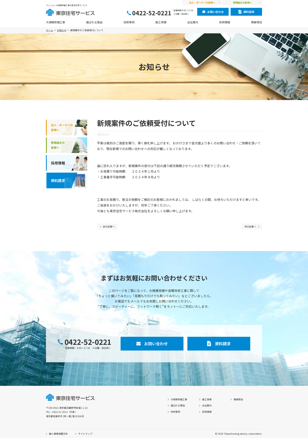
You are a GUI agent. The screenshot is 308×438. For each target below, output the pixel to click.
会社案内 (192, 22)
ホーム (49, 30)
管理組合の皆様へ (242, 2)
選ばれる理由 (94, 22)
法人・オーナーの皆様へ (202, 2)
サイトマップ (85, 433)
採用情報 (224, 22)
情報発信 (256, 22)
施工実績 (160, 22)
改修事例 (129, 22)
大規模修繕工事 (55, 22)
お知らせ (61, 30)
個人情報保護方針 (58, 433)
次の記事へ (250, 226)
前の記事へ (109, 226)
